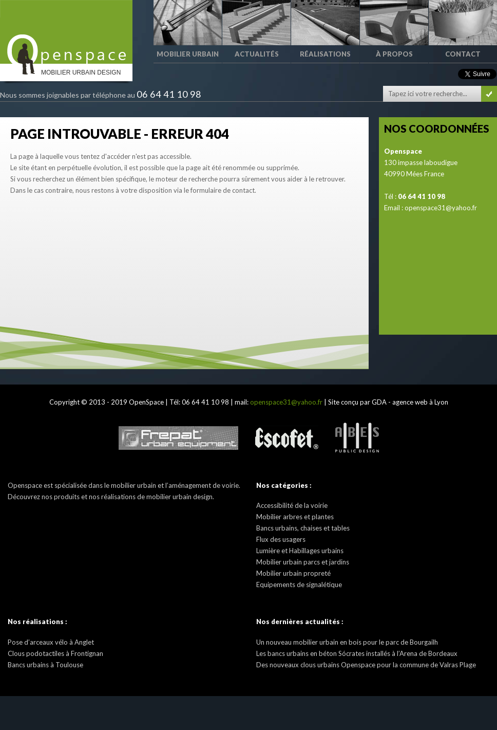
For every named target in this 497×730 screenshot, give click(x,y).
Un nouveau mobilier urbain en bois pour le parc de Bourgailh (347, 642)
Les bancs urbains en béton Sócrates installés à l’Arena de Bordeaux (356, 653)
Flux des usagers (280, 539)
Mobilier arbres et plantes (295, 517)
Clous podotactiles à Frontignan (55, 653)
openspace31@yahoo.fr (441, 208)
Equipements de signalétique (299, 584)
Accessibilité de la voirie (292, 505)
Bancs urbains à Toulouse (45, 665)
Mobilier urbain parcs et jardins (302, 562)
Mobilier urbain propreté (293, 573)
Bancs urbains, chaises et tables (303, 528)
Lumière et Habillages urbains (299, 550)
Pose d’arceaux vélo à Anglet (51, 642)
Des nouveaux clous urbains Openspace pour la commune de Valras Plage (366, 665)
